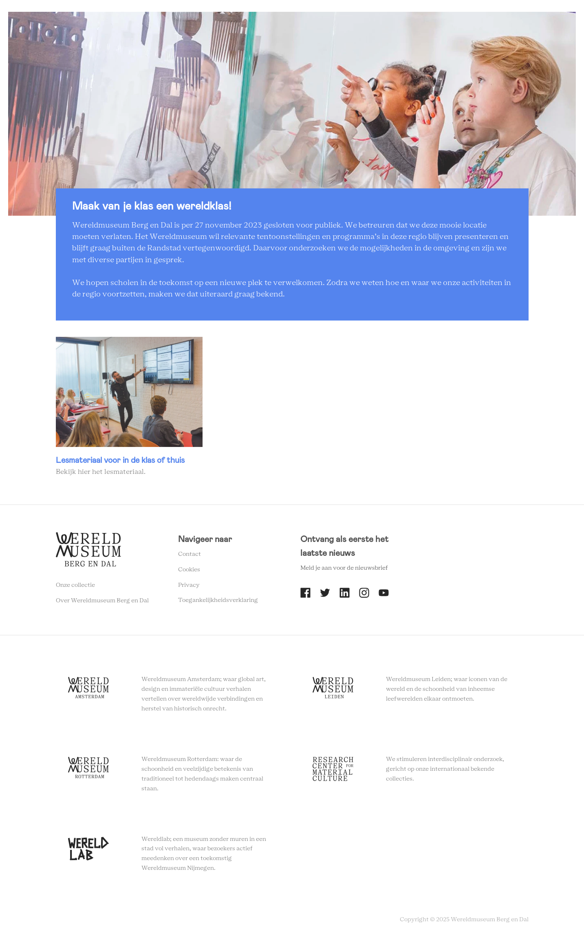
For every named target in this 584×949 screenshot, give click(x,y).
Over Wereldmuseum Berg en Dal (102, 603)
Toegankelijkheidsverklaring (218, 603)
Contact (189, 557)
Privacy (189, 587)
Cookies (189, 572)
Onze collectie (75, 587)
